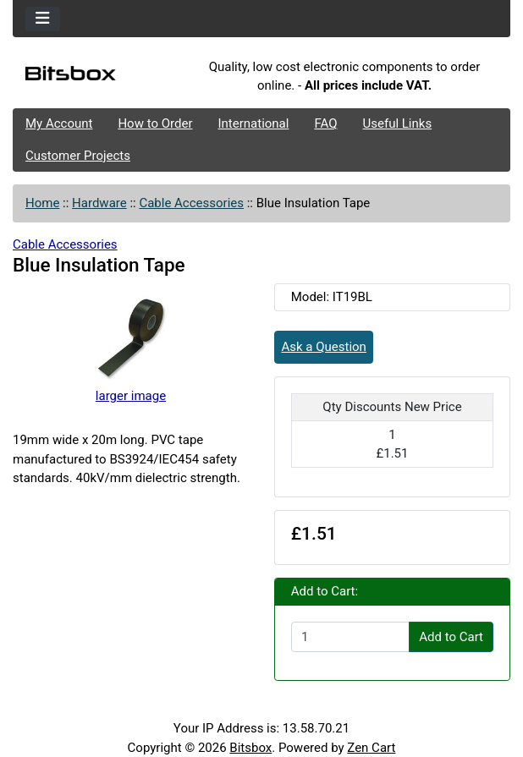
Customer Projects (77, 155)
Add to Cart (451, 637)
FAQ (325, 123)
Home (42, 203)
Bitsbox (250, 747)
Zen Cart (371, 747)
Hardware (99, 203)
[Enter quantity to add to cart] (350, 637)
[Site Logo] (95, 76)
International (253, 123)
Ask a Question (324, 346)
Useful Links (397, 123)
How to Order (155, 123)
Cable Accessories (191, 203)
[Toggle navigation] (42, 19)
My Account (58, 123)
